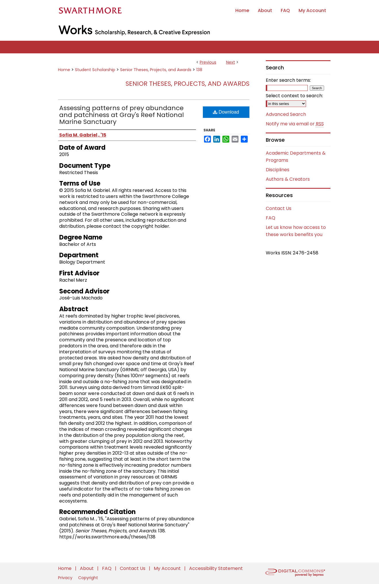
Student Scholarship (95, 70)
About (87, 568)
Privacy (66, 578)
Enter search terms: (288, 80)
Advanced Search (286, 114)
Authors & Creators (288, 179)
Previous (208, 62)
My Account (168, 568)
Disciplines (277, 169)
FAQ (270, 218)
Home (64, 70)
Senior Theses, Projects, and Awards (155, 70)
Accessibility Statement (216, 568)
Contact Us (278, 208)
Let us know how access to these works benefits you (296, 231)
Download (226, 112)
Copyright (88, 578)
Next (230, 62)
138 (199, 70)
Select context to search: (294, 95)
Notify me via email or (295, 123)
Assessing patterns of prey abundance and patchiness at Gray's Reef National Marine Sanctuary (121, 115)
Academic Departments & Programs (296, 156)
